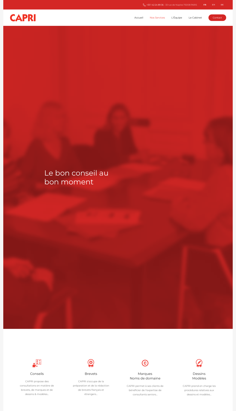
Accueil (138, 17)
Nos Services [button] (157, 17)
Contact (217, 17)
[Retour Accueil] (23, 17)
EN (213, 4)
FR (205, 4)
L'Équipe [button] (176, 17)
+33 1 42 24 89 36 (153, 4)
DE (222, 4)
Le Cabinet (195, 17)
